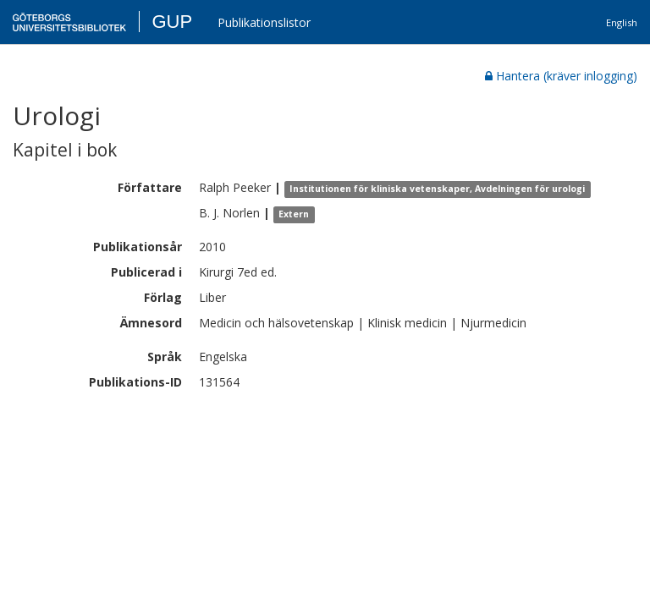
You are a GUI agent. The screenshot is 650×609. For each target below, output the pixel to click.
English (621, 22)
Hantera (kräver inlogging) (561, 76)
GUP (171, 21)
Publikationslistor (264, 22)
